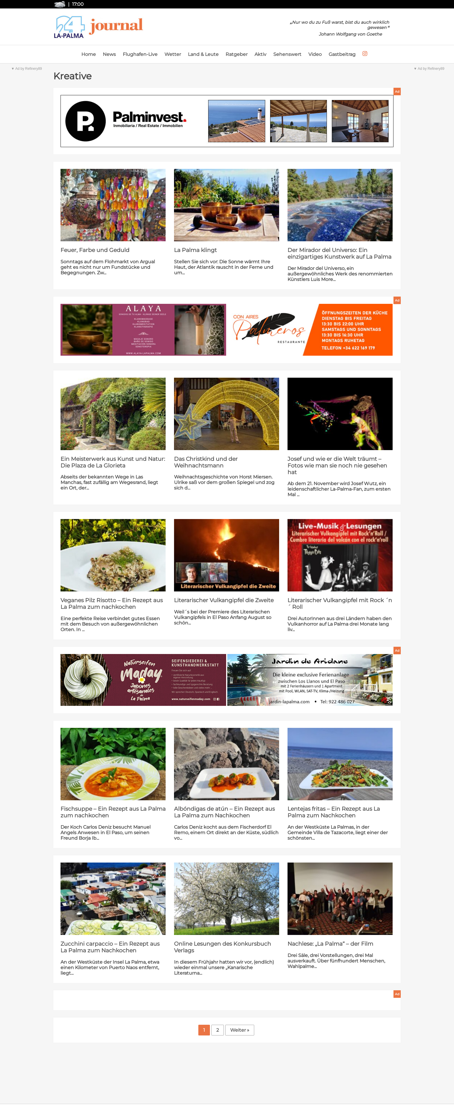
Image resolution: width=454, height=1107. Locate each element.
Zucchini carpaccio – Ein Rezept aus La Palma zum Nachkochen (110, 947)
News (109, 54)
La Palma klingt (195, 250)
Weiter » (239, 1030)
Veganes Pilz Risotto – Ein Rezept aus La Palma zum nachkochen (112, 603)
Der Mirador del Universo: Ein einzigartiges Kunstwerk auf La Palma (339, 253)
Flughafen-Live (140, 54)
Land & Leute (203, 54)
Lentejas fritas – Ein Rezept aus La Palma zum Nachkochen (334, 812)
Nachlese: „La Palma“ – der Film (330, 943)
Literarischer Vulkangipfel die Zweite (224, 600)
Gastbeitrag (342, 54)
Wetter (172, 54)
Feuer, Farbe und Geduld (95, 250)
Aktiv (260, 54)
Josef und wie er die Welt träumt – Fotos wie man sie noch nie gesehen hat (337, 466)
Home (88, 54)
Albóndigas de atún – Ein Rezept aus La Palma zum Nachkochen (224, 812)
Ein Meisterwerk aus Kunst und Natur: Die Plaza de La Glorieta (113, 462)
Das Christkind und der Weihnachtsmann (206, 462)
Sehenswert (287, 54)
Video (315, 54)
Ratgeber (237, 54)
